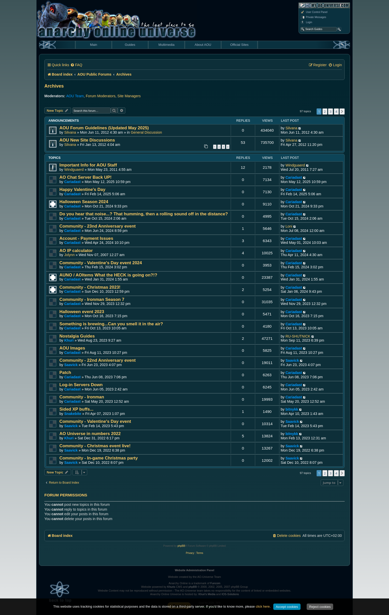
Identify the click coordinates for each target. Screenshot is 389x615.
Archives (54, 86)
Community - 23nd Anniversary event (97, 226)
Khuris (171, 586)
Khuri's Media (206, 594)
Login (306, 22)
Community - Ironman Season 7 (91, 299)
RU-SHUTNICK (298, 336)
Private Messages (313, 17)
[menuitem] (76, 65)
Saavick (71, 365)
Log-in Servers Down (81, 384)
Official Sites (239, 45)
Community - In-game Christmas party (98, 458)
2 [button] (325, 111)
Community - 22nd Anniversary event (97, 360)
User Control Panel (313, 12)
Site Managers (129, 96)
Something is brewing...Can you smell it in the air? (111, 324)
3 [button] (330, 111)
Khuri (69, 340)
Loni (289, 226)
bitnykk (292, 409)
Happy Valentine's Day (82, 189)
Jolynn (69, 255)
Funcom (215, 583)
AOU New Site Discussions (87, 140)
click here (263, 606)
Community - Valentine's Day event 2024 (100, 262)
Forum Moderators (100, 96)
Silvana (70, 132)
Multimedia (167, 45)
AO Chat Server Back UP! (85, 177)
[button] (342, 111)
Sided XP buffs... (76, 409)
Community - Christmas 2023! (90, 287)
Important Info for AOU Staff (88, 165)
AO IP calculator (76, 250)
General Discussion (146, 132)
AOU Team (75, 96)
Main (93, 45)
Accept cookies (287, 607)
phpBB (181, 545)
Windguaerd (74, 169)
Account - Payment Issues (86, 238)
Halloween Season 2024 (83, 201)
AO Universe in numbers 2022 (90, 433)
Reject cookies (320, 607)
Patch (65, 372)
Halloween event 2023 (81, 311)
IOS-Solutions (230, 594)
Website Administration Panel (194, 570)
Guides (130, 45)
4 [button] (336, 111)
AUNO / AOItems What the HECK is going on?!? (108, 275)
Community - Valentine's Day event (95, 421)
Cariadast (72, 182)
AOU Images (72, 348)
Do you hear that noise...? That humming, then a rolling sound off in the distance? (143, 214)
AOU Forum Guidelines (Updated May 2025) (104, 127)
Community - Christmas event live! (95, 445)
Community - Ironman (81, 397)
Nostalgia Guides (77, 336)
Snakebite (72, 414)
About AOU (202, 45)
